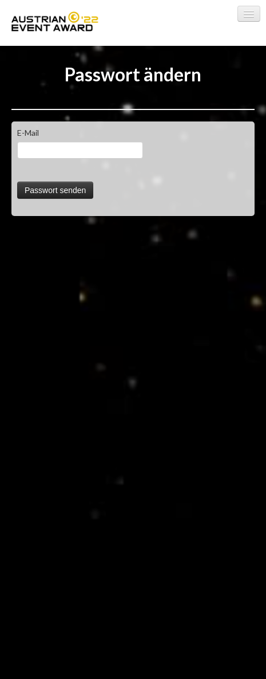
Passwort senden (55, 190)
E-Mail (28, 133)
